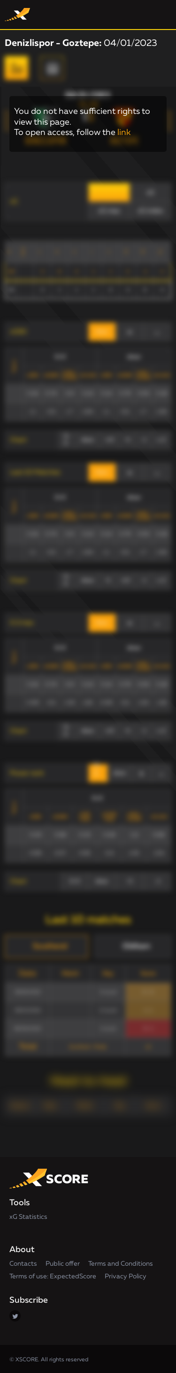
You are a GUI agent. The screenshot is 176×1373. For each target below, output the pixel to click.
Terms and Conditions (120, 1264)
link (123, 132)
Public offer (63, 1264)
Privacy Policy (125, 1276)
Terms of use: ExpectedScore (52, 1276)
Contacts (23, 1264)
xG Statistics (28, 1217)
